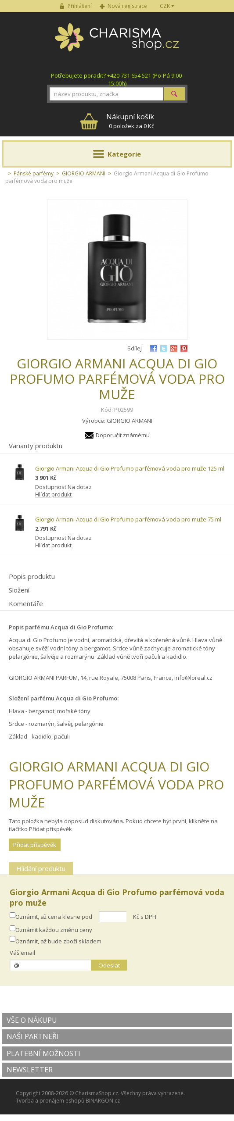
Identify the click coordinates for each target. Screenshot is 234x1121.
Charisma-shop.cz (117, 42)
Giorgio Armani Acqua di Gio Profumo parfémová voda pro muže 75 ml (128, 519)
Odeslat (109, 965)
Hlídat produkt (53, 494)
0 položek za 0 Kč (130, 121)
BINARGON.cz (103, 1100)
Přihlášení (80, 6)
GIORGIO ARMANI (83, 173)
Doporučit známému (123, 435)
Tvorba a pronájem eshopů (50, 1100)
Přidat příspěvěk (34, 845)
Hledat (174, 93)
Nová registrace (127, 6)
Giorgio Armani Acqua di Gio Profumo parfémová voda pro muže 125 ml (129, 468)
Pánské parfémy (34, 173)
